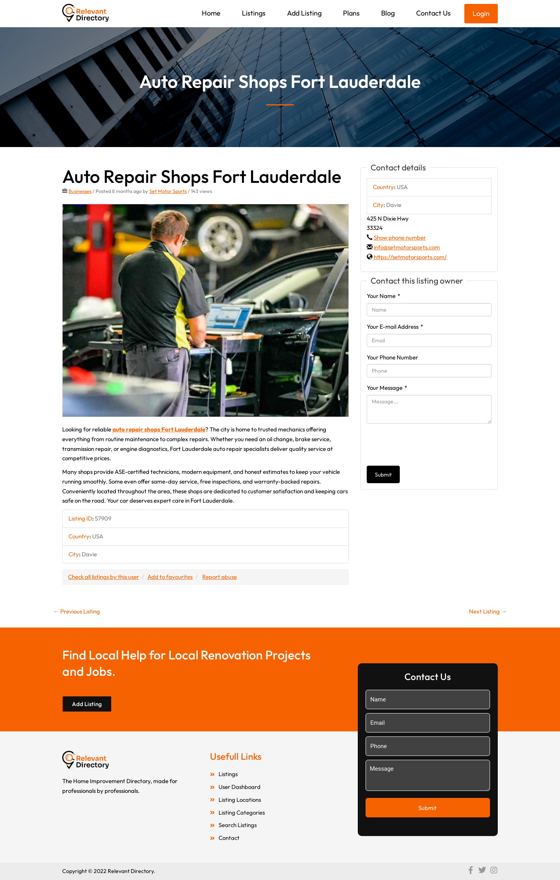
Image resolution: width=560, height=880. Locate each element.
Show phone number (400, 237)
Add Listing (304, 13)
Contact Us (433, 13)
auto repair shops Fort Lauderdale (158, 429)
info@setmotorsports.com (407, 247)
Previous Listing (76, 611)
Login (481, 13)
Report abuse (219, 576)
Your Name (383, 296)
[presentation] (426, 444)
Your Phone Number (392, 357)
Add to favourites (169, 576)
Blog (388, 13)
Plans (351, 13)
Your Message (387, 387)
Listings (254, 13)
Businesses (79, 191)
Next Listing (488, 611)
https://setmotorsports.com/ (410, 257)
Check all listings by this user (103, 576)
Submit (383, 474)
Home (211, 13)
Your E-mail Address (395, 326)
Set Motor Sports (168, 191)
